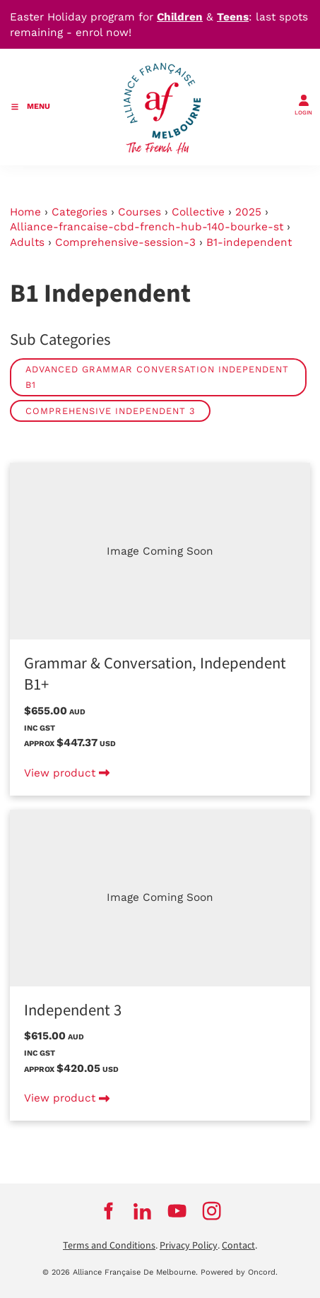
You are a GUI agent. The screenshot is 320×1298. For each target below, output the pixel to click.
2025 (248, 212)
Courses (139, 212)
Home (25, 212)
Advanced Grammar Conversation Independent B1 (157, 377)
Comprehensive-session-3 (125, 242)
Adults (27, 242)
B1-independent (249, 242)
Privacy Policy (189, 1245)
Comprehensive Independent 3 (110, 411)
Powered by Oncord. (239, 1272)
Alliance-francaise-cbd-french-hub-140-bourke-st (146, 226)
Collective (198, 212)
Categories (79, 212)
